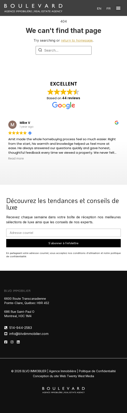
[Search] (40, 50)
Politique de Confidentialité (97, 371)
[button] (118, 8)
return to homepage (77, 40)
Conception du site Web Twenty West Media (63, 376)
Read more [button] (16, 159)
